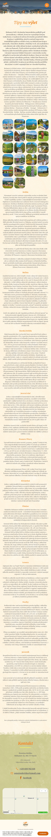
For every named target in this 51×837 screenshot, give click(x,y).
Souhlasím (43, 833)
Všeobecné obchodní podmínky (25, 829)
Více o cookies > (27, 835)
